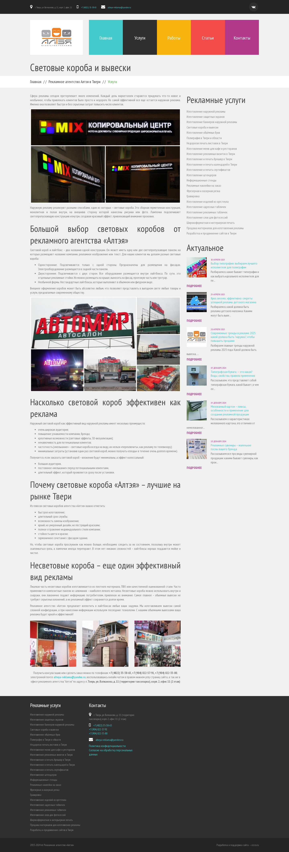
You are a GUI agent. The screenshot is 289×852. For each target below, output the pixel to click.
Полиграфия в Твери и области (204, 138)
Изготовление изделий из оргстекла (208, 202)
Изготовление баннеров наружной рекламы (212, 122)
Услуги (139, 38)
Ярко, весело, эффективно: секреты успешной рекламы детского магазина (233, 300)
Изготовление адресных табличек (206, 207)
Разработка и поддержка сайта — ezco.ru (238, 845)
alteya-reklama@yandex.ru (119, 7)
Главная (105, 38)
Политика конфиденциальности (107, 746)
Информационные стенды (201, 180)
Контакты (242, 38)
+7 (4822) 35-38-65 (89, 7)
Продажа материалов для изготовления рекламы (215, 228)
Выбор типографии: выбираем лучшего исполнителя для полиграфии (234, 265)
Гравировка (193, 196)
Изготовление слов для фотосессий (207, 217)
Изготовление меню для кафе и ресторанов (212, 149)
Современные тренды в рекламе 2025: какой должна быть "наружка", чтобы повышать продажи (233, 337)
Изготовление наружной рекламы (206, 111)
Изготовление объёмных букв (203, 132)
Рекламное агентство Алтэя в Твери (75, 81)
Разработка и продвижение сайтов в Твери (211, 233)
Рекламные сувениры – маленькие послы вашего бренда (231, 447)
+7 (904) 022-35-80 (98, 733)
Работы (173, 38)
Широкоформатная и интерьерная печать (210, 223)
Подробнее (194, 286)
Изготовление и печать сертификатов (208, 170)
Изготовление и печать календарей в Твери (212, 164)
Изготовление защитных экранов (206, 117)
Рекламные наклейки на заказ (204, 185)
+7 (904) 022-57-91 (98, 729)
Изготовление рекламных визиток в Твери (211, 154)
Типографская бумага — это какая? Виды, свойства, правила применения (233, 374)
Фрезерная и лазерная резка (203, 191)
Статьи (208, 38)
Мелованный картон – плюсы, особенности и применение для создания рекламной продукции (230, 410)
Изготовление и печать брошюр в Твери (209, 159)
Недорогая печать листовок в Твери (207, 143)
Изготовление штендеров (201, 175)
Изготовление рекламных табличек (207, 212)
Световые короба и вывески (202, 127)
